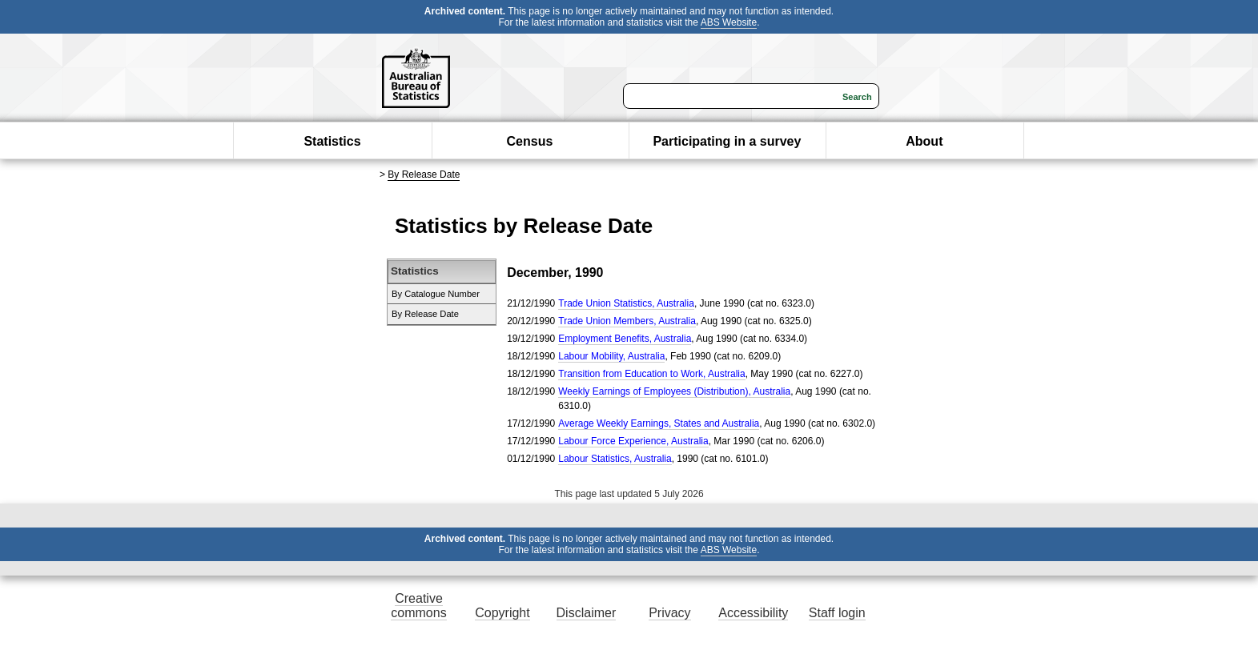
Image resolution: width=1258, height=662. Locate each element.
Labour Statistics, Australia (614, 458)
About (924, 141)
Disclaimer (587, 613)
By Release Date (424, 174)
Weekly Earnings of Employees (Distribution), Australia (674, 391)
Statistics (331, 141)
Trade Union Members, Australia (627, 321)
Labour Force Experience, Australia (633, 441)
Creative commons (418, 606)
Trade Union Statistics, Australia (626, 303)
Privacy (669, 613)
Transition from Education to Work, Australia (651, 373)
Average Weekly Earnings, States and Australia (658, 423)
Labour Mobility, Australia (611, 356)
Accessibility (753, 613)
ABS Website (729, 22)
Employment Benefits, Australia (624, 338)
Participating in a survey (727, 141)
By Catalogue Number (436, 294)
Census (530, 141)
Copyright (502, 613)
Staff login (837, 613)
